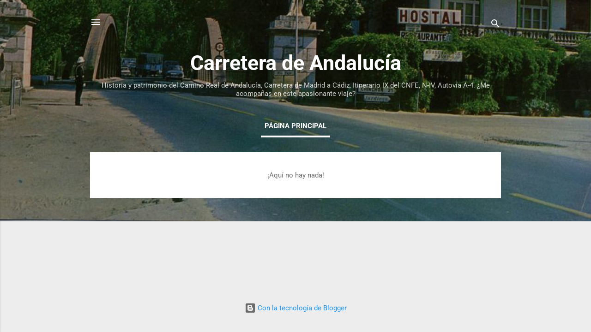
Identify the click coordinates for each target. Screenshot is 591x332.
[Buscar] (495, 25)
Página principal (295, 126)
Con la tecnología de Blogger (296, 308)
